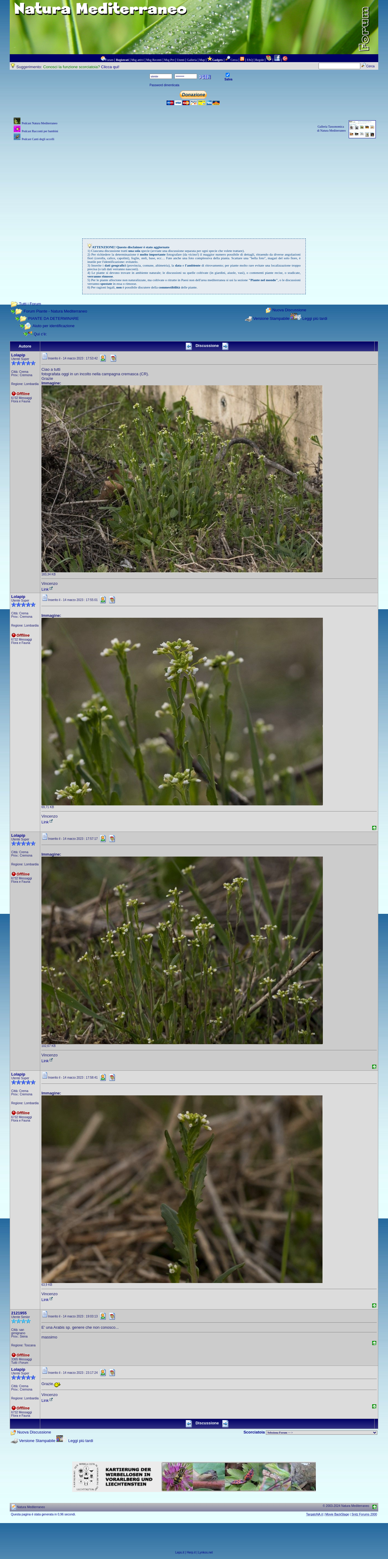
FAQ (250, 60)
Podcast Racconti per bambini (40, 131)
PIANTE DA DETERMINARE (53, 318)
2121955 (19, 1313)
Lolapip (18, 355)
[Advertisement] (194, 185)
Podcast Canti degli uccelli (38, 139)
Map (202, 60)
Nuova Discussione (289, 310)
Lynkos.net (205, 1552)
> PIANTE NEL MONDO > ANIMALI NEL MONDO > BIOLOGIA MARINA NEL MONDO (321, 1432)
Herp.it (191, 1552)
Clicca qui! (110, 67)
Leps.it (179, 1552)
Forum (109, 60)
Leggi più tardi (314, 318)
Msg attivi (137, 60)
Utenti (181, 60)
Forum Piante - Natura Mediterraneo (55, 311)
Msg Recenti (154, 60)
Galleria (192, 60)
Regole (259, 60)
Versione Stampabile (271, 318)
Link (47, 589)
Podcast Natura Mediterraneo (39, 123)
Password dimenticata (164, 85)
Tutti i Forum (30, 304)
